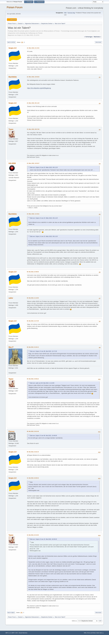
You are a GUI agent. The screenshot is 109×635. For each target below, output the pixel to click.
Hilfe (85, 632)
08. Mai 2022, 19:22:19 (33, 451)
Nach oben (10, 612)
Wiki (65, 13)
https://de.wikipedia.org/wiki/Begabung (39, 88)
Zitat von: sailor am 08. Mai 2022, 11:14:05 (42, 383)
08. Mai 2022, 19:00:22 (33, 378)
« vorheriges (88, 37)
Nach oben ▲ (100, 632)
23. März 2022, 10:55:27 (33, 163)
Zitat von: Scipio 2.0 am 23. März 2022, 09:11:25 (44, 167)
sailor (11, 298)
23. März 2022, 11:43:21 (33, 214)
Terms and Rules (91, 632)
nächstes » (97, 37)
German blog (71, 13)
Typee (11, 129)
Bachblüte (13, 77)
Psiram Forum (15, 7)
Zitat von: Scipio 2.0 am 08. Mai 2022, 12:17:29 (43, 351)
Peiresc (12, 431)
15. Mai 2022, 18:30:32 (33, 478)
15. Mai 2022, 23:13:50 (33, 535)
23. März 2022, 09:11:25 (33, 103)
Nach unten (11, 42)
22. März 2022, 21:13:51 (33, 48)
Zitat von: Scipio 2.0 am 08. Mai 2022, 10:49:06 (43, 435)
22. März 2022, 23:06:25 (33, 76)
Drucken (98, 42)
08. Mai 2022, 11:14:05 (33, 298)
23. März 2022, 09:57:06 (33, 129)
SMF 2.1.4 (8, 632)
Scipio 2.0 (12, 48)
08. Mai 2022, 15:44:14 (33, 347)
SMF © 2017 (15, 632)
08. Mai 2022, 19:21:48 (33, 431)
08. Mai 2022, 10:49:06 (33, 271)
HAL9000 (12, 163)
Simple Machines (23, 632)
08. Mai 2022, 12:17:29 (33, 321)
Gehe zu (74, 621)
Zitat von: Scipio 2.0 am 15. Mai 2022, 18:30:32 (43, 539)
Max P (11, 347)
